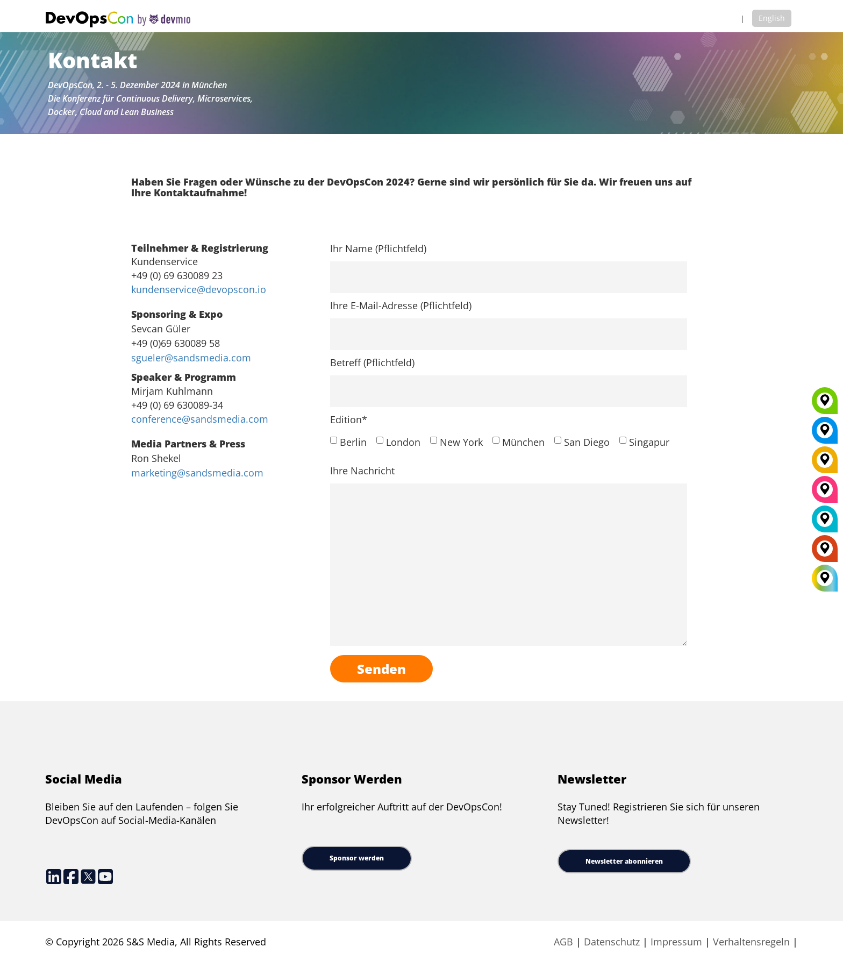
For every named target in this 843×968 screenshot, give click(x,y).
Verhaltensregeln (752, 941)
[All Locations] (825, 578)
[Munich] (825, 404)
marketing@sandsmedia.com (197, 472)
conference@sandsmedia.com (199, 418)
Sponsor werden (357, 858)
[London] (825, 522)
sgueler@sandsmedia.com (191, 357)
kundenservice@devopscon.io (198, 289)
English (772, 18)
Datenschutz (612, 941)
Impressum (676, 941)
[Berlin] (825, 463)
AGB (563, 941)
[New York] (825, 434)
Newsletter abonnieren (624, 861)
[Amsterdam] (825, 552)
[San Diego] (825, 493)
